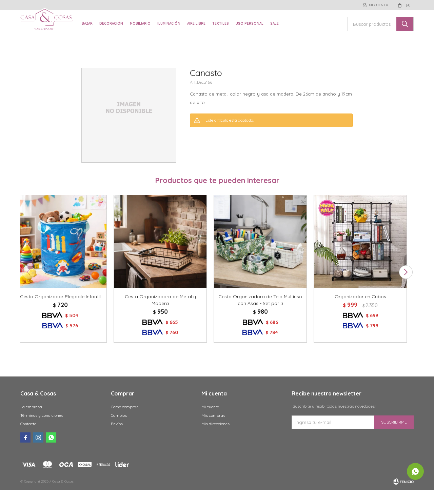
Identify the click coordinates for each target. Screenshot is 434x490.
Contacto (28, 423)
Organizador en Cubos (360, 296)
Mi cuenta (210, 406)
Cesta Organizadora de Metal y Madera (160, 299)
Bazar (87, 23)
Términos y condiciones (41, 415)
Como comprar (124, 406)
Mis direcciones (215, 423)
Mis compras (213, 415)
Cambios (119, 415)
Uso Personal (249, 23)
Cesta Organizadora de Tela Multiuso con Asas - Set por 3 (260, 299)
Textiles (220, 23)
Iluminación (168, 23)
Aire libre (196, 23)
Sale (274, 23)
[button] (405, 272)
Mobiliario (140, 23)
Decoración (111, 23)
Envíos (117, 423)
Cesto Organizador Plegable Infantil (60, 296)
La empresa (31, 406)
